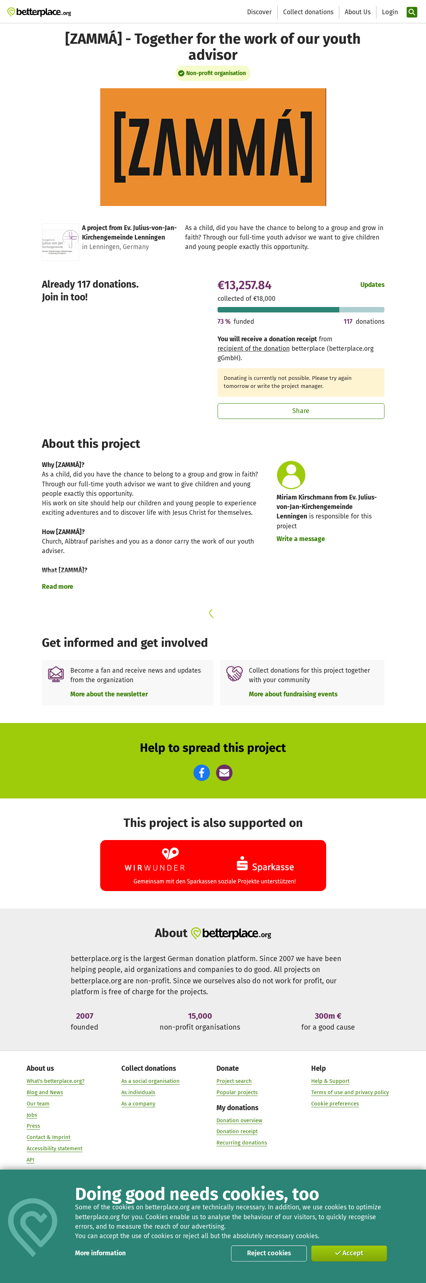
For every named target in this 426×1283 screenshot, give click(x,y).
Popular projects (236, 1092)
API (30, 1159)
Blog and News (45, 1092)
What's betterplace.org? (56, 1081)
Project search (233, 1081)
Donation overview (239, 1120)
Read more (57, 587)
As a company (138, 1103)
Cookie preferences (335, 1103)
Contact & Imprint (48, 1137)
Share (300, 411)
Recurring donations (241, 1143)
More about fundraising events (293, 694)
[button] (202, 773)
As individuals (138, 1092)
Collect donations (308, 12)
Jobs (32, 1115)
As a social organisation (150, 1081)
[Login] (389, 12)
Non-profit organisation (216, 73)
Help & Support (330, 1081)
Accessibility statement (54, 1148)
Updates (372, 285)
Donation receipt (236, 1131)
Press (33, 1126)
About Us (358, 12)
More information (100, 1253)
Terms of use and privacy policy (350, 1092)
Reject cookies (269, 1253)
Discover (259, 12)
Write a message (301, 539)
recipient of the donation (254, 349)
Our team (38, 1103)
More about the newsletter (109, 694)
